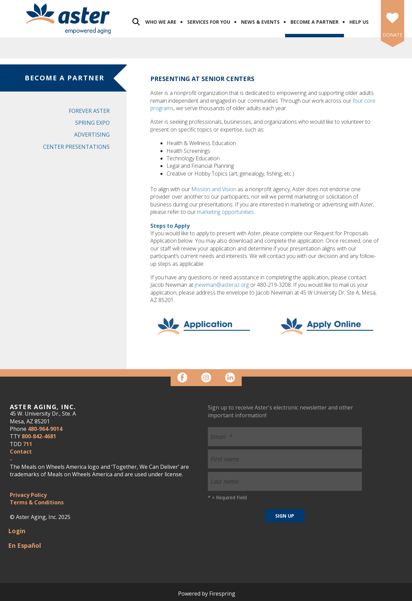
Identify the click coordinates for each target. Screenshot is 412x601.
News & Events (260, 22)
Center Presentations (76, 147)
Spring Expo (92, 122)
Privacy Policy (28, 495)
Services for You (208, 22)
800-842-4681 (39, 436)
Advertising (92, 134)
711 (27, 444)
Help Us (359, 22)
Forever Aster (89, 111)
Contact (21, 451)
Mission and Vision (213, 189)
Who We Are (160, 22)
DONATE (393, 35)
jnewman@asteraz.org (222, 284)
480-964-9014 (45, 429)
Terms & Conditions (37, 502)
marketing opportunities (225, 212)
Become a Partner (314, 22)
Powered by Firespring (206, 593)
